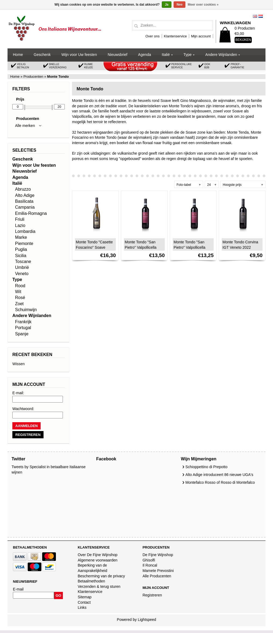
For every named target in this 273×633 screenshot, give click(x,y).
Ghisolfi (148, 560)
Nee (179, 4)
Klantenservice (175, 36)
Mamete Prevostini (158, 570)
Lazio (20, 225)
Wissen (18, 364)
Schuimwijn (26, 309)
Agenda (144, 54)
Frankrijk (23, 321)
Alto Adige (24, 195)
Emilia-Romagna (31, 213)
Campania (25, 207)
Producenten (33, 76)
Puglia (21, 249)
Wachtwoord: (23, 409)
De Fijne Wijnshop (157, 555)
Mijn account (201, 36)
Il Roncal (149, 565)
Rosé (20, 297)
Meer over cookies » (203, 4)
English (255, 16)
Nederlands (260, 16)
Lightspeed (147, 619)
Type (188, 54)
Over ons (152, 36)
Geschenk (42, 54)
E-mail (18, 589)
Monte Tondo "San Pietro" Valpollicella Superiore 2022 (140, 247)
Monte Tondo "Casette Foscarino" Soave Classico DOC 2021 (94, 247)
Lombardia (25, 231)
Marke (21, 237)
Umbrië (22, 267)
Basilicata (24, 201)
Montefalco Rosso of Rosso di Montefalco (220, 482)
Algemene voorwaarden (97, 560)
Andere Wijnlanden (221, 54)
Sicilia (20, 255)
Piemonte (24, 243)
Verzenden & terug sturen (99, 586)
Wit (18, 291)
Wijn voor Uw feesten (79, 54)
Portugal (23, 327)
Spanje (21, 334)
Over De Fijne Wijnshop (97, 555)
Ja (166, 4)
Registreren (152, 595)
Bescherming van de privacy (101, 576)
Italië (166, 54)
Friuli (19, 219)
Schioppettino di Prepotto (206, 467)
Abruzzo (23, 189)
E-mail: (18, 393)
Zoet (19, 303)
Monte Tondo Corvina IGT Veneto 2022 (240, 245)
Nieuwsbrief (117, 54)
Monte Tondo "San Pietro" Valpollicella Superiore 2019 (189, 247)
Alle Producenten (156, 576)
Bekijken (243, 40)
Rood (20, 285)
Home (18, 54)
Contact (84, 602)
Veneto (21, 273)
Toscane (23, 261)
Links (82, 607)
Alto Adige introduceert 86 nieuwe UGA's (219, 474)
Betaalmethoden (91, 581)
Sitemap (84, 597)
